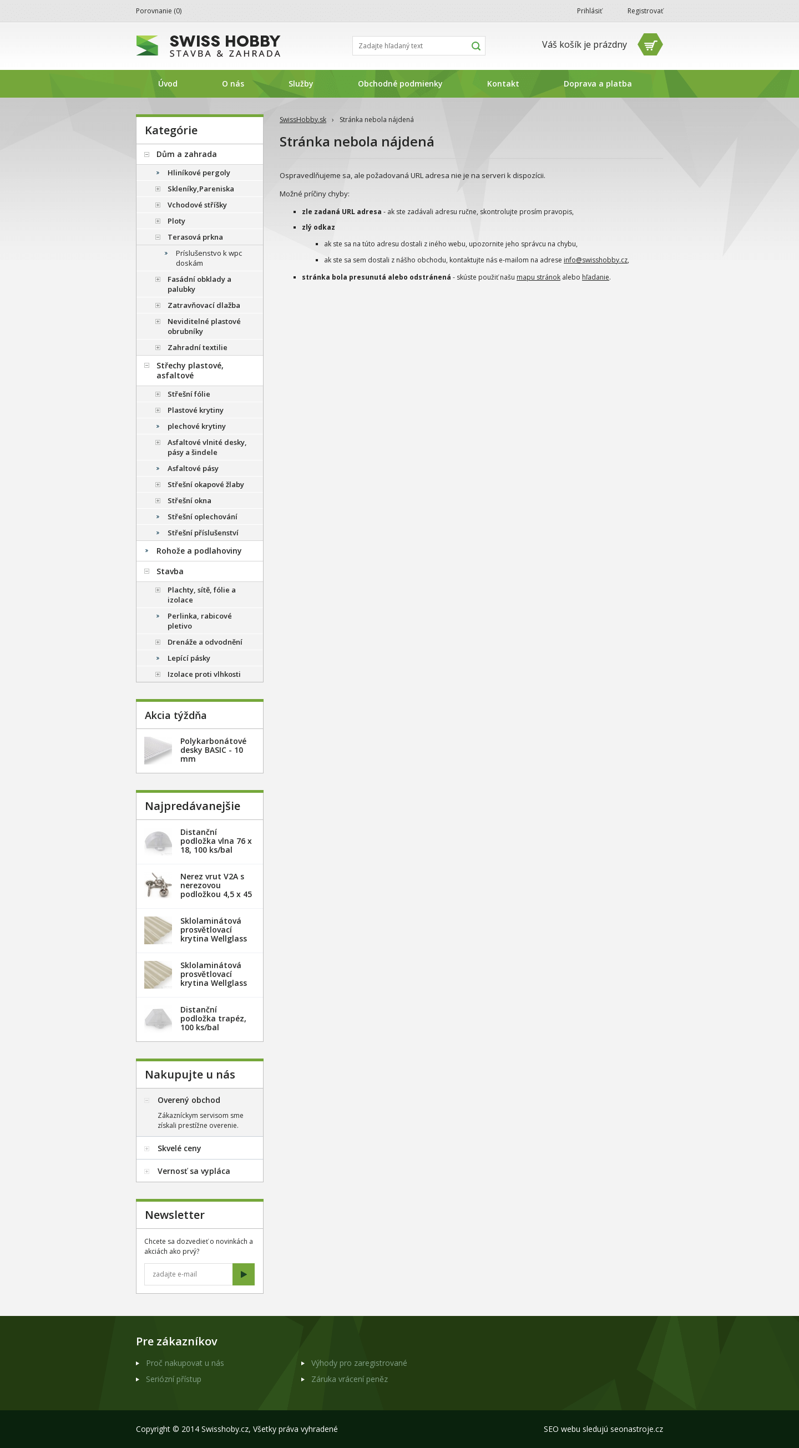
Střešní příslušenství (203, 533)
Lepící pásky (189, 658)
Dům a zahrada (186, 154)
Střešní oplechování (202, 517)
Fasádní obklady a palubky (199, 284)
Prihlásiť (589, 11)
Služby (301, 83)
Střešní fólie (189, 394)
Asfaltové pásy (193, 468)
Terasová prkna (195, 237)
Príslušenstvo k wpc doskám (209, 258)
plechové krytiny (197, 426)
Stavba (170, 571)
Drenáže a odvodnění (205, 642)
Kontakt (503, 83)
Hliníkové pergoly (199, 173)
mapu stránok (538, 277)
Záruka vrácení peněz (349, 1379)
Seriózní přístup (173, 1379)
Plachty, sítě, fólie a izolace (202, 595)
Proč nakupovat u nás (185, 1363)
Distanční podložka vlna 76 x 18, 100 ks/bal (216, 841)
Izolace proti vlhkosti (204, 674)
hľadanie (595, 277)
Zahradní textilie (197, 347)
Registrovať (645, 11)
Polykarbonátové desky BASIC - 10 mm (213, 750)
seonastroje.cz (636, 1429)
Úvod (168, 83)
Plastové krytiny (196, 410)
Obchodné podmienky (400, 83)
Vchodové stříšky (197, 205)
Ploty (176, 221)
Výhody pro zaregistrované (359, 1363)
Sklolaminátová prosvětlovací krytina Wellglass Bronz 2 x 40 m (213, 978)
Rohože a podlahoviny (199, 550)
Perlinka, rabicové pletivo (200, 621)
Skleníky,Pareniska (201, 189)
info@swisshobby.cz (596, 260)
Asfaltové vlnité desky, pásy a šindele (207, 447)
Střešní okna (189, 500)
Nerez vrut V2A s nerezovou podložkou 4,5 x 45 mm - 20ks (216, 889)
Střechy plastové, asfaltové (190, 370)
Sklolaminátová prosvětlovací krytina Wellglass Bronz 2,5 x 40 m (213, 934)
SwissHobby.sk (303, 119)
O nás (233, 83)
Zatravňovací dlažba (204, 305)
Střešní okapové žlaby (206, 484)
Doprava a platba (598, 83)
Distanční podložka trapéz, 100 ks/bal (213, 1018)
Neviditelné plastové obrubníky (204, 326)
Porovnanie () (158, 11)
